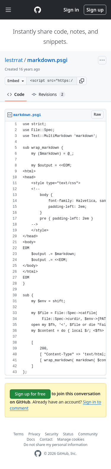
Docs (31, 439)
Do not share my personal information (56, 444)
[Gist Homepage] (37, 9)
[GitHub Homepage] (37, 453)
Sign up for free (30, 394)
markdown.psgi (47, 59)
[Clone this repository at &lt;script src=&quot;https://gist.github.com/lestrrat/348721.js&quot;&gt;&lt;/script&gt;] (51, 81)
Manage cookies (70, 439)
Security (51, 434)
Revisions (48, 94)
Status (68, 434)
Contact (46, 439)
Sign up (95, 9)
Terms (18, 434)
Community (88, 434)
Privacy (34, 434)
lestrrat (14, 59)
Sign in (71, 9)
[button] (82, 81)
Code (16, 94)
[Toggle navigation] (8, 10)
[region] (55, 248)
